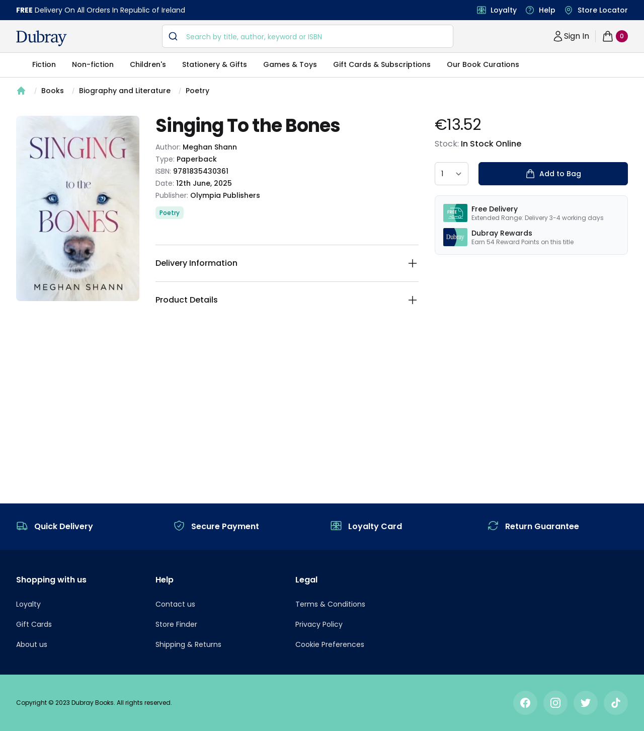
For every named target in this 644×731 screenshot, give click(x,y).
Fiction (44, 64)
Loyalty (504, 10)
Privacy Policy (319, 624)
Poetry (197, 91)
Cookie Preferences (329, 644)
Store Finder (176, 624)
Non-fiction (93, 64)
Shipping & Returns (188, 644)
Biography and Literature (125, 91)
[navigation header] (41, 38)
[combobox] (307, 36)
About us (31, 644)
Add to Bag (553, 174)
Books (52, 91)
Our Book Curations (483, 64)
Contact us (175, 604)
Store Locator (603, 10)
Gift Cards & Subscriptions (382, 64)
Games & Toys (290, 64)
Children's (148, 64)
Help (547, 10)
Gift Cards (34, 624)
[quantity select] (451, 173)
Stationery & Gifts (214, 64)
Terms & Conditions (330, 604)
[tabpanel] (77, 208)
